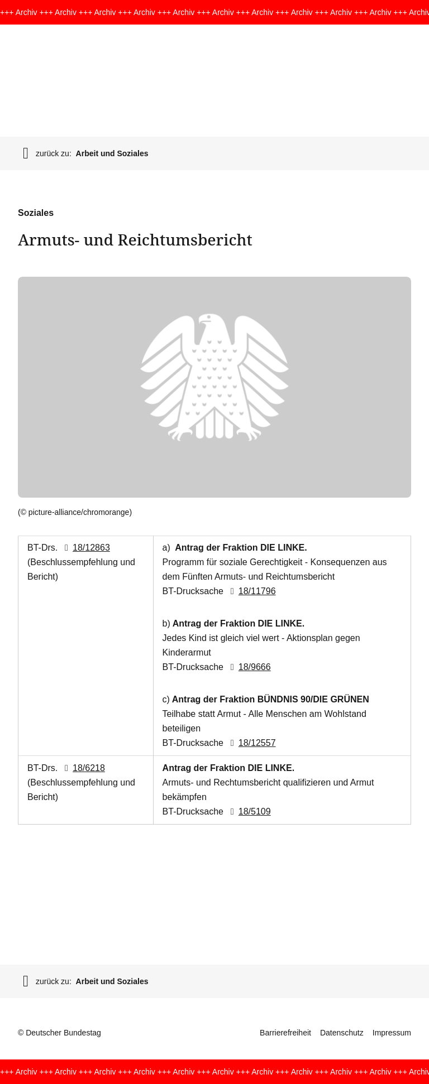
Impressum (392, 1032)
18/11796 (250, 591)
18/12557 (250, 743)
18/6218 (82, 768)
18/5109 (248, 811)
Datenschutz (342, 1032)
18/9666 (248, 667)
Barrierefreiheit (285, 1032)
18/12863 (85, 547)
